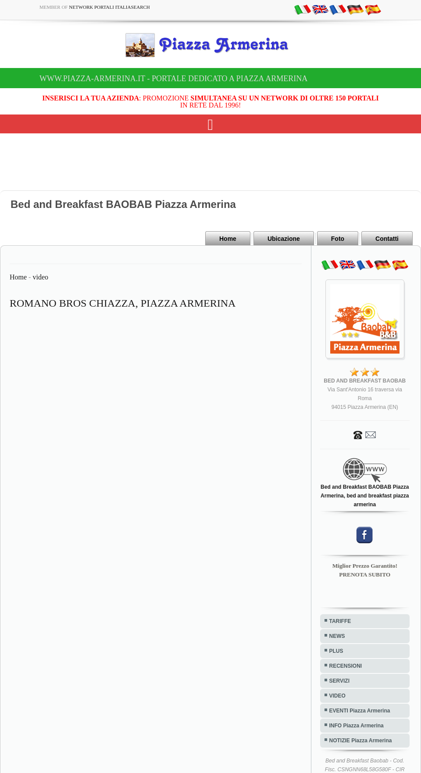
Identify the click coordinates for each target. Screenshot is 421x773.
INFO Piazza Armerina (356, 726)
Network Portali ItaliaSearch (109, 7)
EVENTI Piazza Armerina (359, 711)
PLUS (336, 651)
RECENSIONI (345, 666)
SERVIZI (339, 681)
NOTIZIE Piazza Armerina (360, 740)
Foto (337, 238)
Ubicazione (284, 238)
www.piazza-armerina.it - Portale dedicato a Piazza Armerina (173, 78)
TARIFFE (340, 621)
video (40, 277)
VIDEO (337, 696)
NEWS (337, 636)
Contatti (387, 238)
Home (227, 238)
